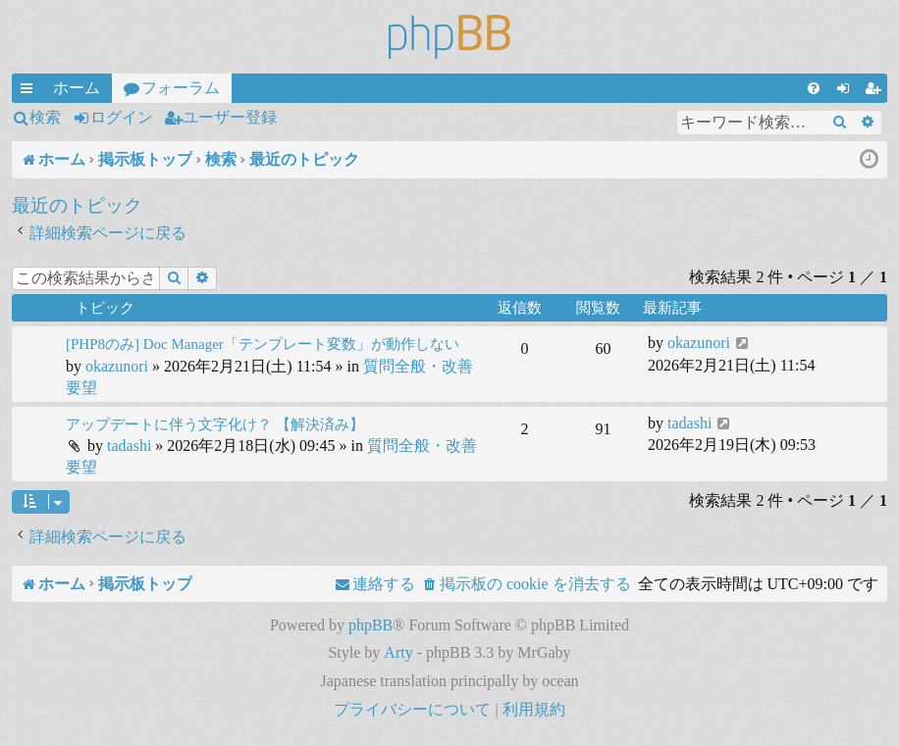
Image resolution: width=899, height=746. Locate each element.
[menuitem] (813, 88)
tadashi (129, 445)
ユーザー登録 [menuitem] (876, 91)
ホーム (76, 87)
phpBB (370, 625)
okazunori (116, 366)
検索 (45, 117)
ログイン (121, 117)
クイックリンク (30, 91)
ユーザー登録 (230, 117)
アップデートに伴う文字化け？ (169, 424)
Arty (398, 652)
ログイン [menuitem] (847, 91)
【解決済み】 (320, 424)
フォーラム (180, 87)
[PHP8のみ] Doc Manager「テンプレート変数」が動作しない (262, 344)
